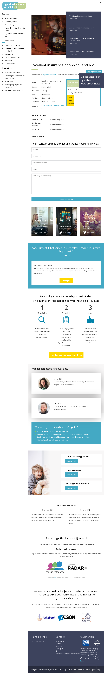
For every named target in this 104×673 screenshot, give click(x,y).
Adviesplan (66, 280)
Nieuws (89, 669)
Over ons (59, 646)
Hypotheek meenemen (12, 45)
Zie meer (83, 661)
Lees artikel (71, 461)
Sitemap (63, 669)
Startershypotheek (11, 22)
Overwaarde (9, 54)
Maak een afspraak (70, 100)
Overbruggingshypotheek (13, 57)
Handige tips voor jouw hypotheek (66, 355)
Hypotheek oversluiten (12, 73)
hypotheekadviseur (49, 75)
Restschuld (8, 60)
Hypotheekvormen (11, 18)
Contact (58, 644)
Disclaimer (72, 669)
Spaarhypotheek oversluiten (14, 90)
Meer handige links (37, 641)
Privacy (96, 669)
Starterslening (9, 25)
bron (55, 578)
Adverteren (60, 641)
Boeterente (9, 81)
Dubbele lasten (10, 64)
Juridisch (81, 669)
